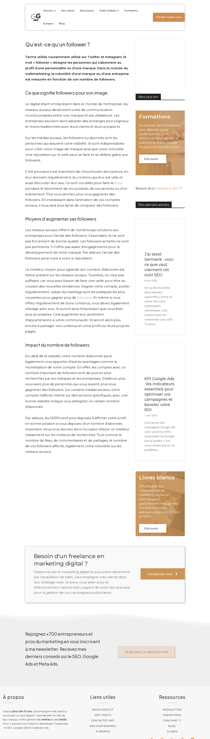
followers (84, 297)
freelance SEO (167, 165)
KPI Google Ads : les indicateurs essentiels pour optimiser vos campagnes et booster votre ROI (159, 371)
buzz (118, 183)
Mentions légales (139, 726)
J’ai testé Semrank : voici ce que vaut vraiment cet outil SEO (159, 241)
